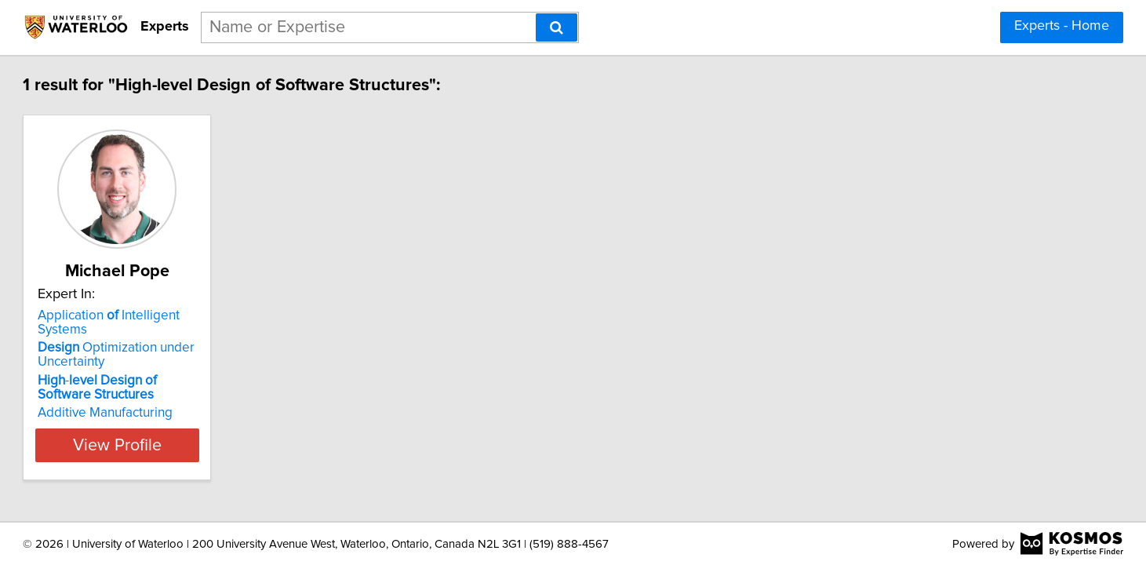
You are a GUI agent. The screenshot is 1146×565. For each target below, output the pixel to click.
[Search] (556, 27)
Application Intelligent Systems (215, 315)
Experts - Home (1061, 26)
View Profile (216, 430)
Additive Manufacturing (185, 399)
